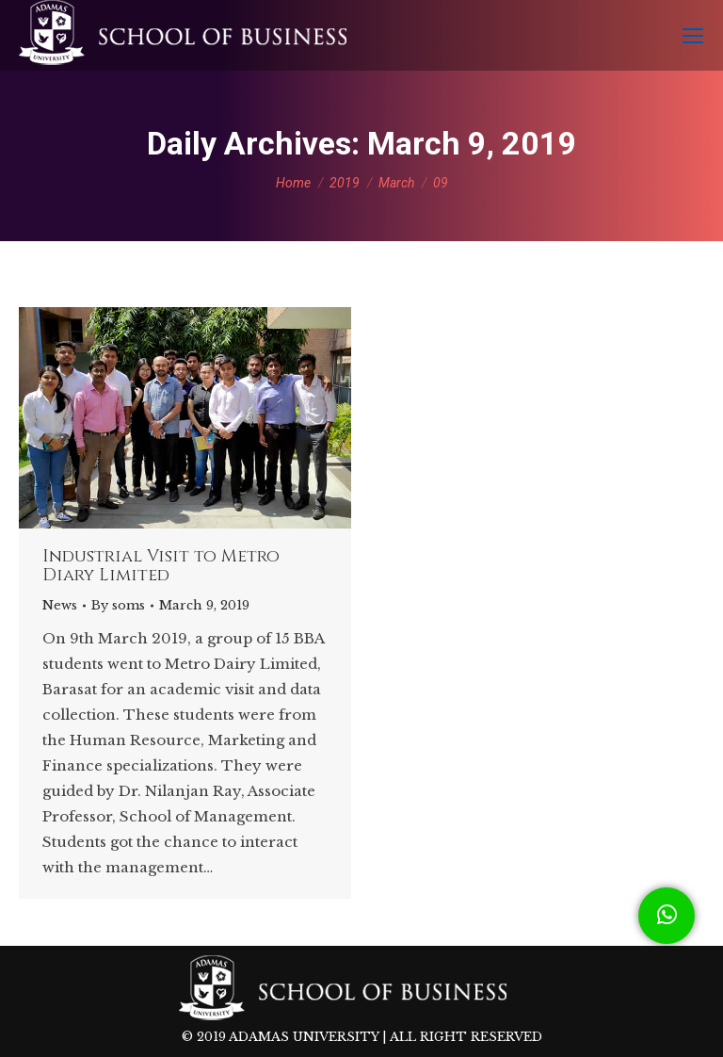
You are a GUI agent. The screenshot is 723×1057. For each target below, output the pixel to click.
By (118, 605)
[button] (666, 915)
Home (293, 182)
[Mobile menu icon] (693, 35)
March (396, 182)
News (59, 605)
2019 (344, 182)
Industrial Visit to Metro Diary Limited (161, 566)
